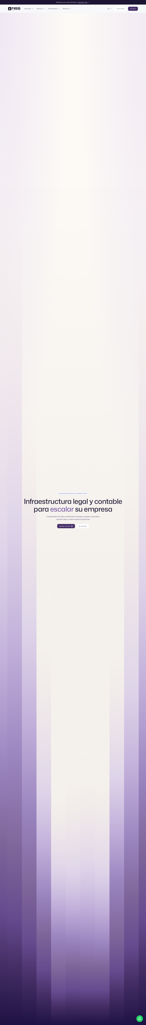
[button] (29, 9)
